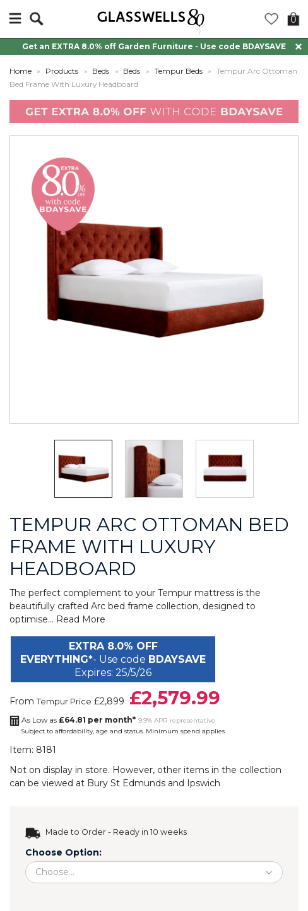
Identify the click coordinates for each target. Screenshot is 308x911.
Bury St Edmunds (126, 783)
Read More (80, 619)
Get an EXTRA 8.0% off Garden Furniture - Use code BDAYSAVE (154, 46)
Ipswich (203, 783)
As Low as (78, 720)
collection (260, 770)
